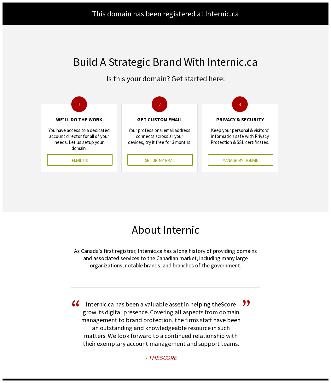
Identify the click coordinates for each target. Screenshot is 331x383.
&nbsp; (165, 191)
